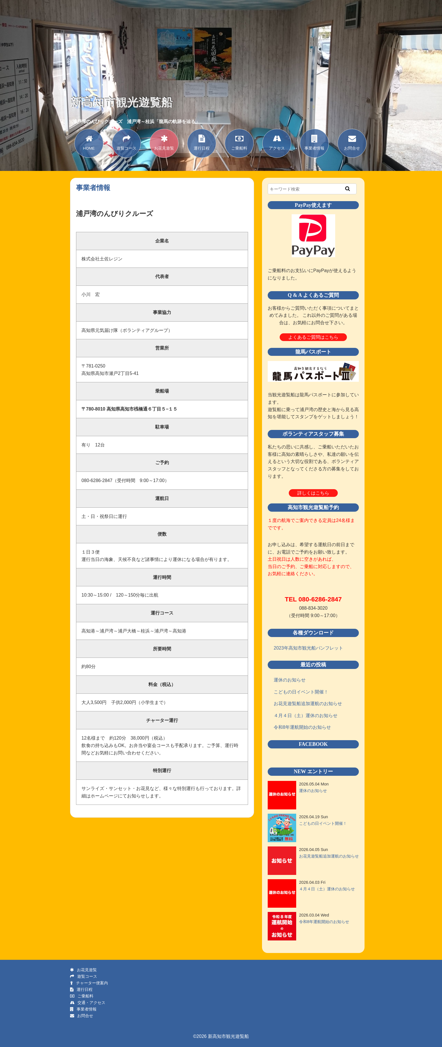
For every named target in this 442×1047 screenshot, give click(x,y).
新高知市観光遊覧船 (121, 102)
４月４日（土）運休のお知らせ (305, 715)
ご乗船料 (239, 141)
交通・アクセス (87, 1002)
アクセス (277, 141)
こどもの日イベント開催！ (301, 691)
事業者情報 (314, 141)
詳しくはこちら (313, 493)
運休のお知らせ (290, 679)
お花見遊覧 (164, 141)
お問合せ (352, 141)
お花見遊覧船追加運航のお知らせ (308, 703)
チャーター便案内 (89, 983)
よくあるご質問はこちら (313, 337)
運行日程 (202, 141)
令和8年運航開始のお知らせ (302, 727)
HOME (89, 141)
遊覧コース (126, 141)
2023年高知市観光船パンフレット (308, 648)
